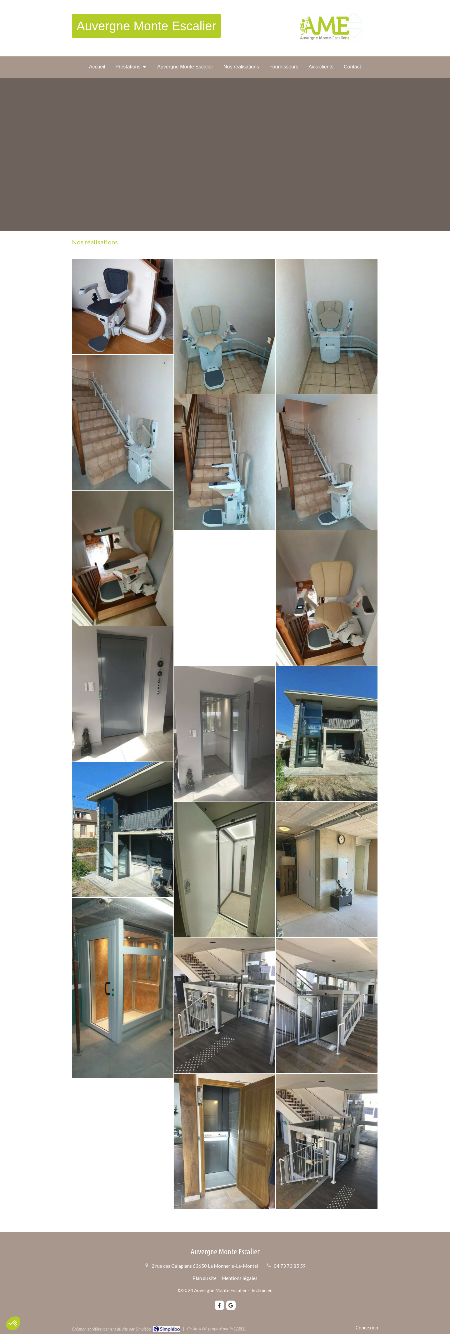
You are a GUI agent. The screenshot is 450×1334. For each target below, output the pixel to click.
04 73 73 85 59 (290, 1266)
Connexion (367, 1327)
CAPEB (240, 1328)
